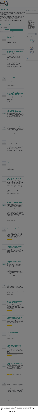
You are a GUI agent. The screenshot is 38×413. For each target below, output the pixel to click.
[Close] (36, 409)
